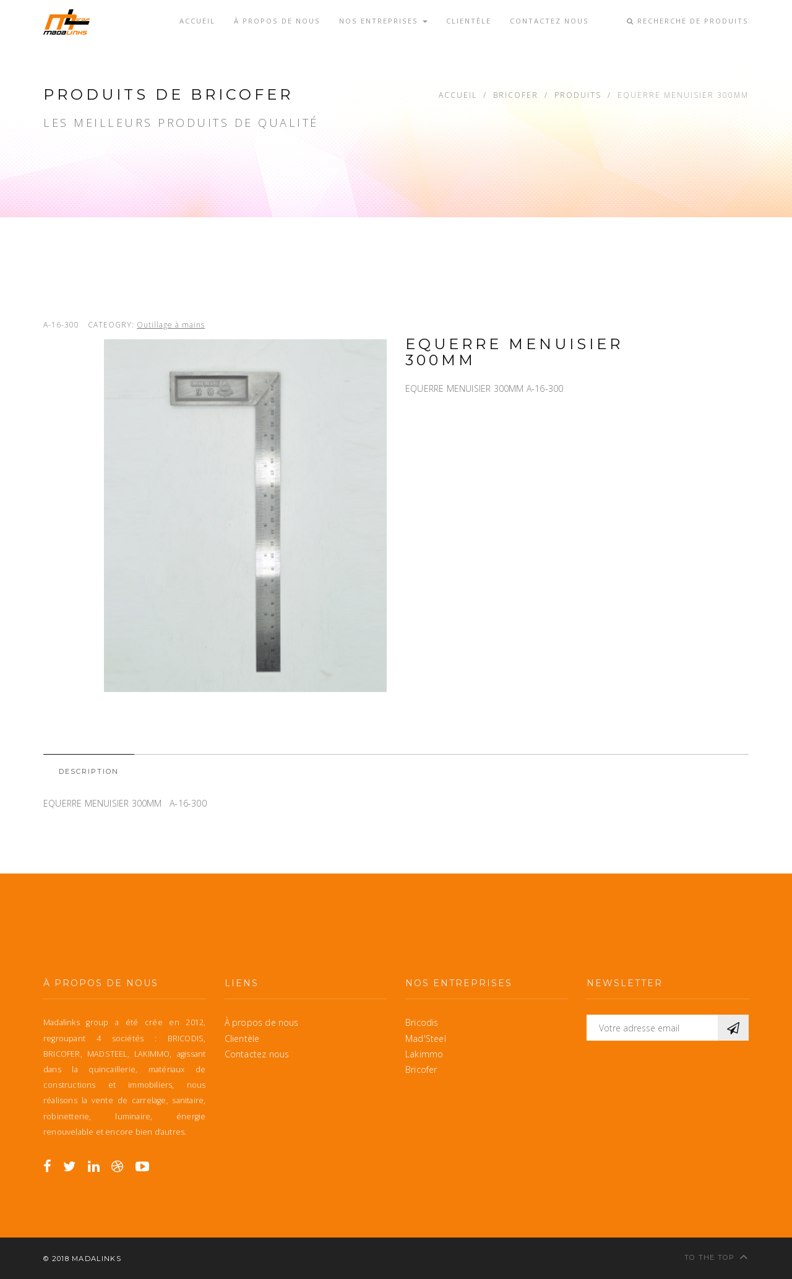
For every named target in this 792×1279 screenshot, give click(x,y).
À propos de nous (277, 19)
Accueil (197, 19)
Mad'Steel (425, 1038)
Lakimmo (424, 1054)
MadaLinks (96, 1258)
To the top (716, 1256)
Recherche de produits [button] (688, 20)
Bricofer (515, 95)
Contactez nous (549, 19)
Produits (577, 95)
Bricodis (422, 1022)
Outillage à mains (171, 324)
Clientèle (468, 19)
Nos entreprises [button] (383, 20)
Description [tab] (89, 771)
